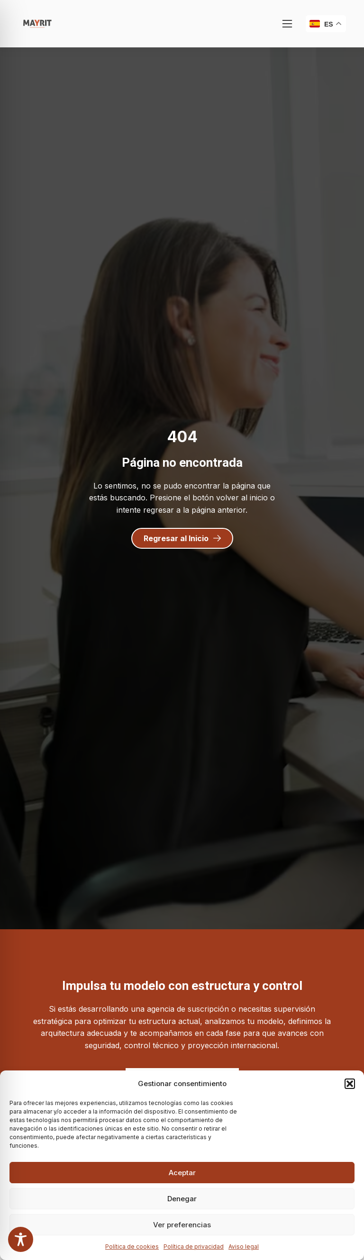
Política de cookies (132, 1246)
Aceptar (182, 1172)
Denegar (182, 1198)
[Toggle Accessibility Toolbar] (20, 1239)
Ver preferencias (182, 1224)
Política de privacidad (194, 1246)
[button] (350, 1083)
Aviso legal (243, 1246)
